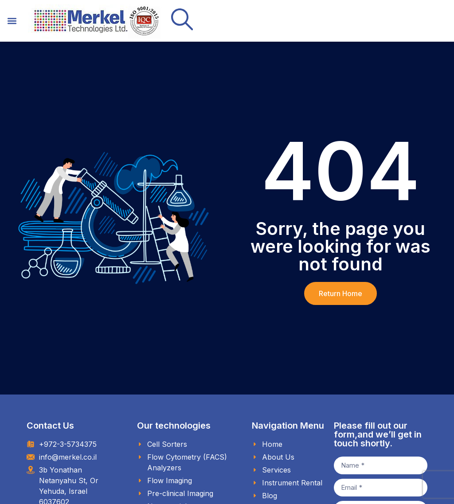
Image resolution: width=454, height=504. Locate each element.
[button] (11, 21)
